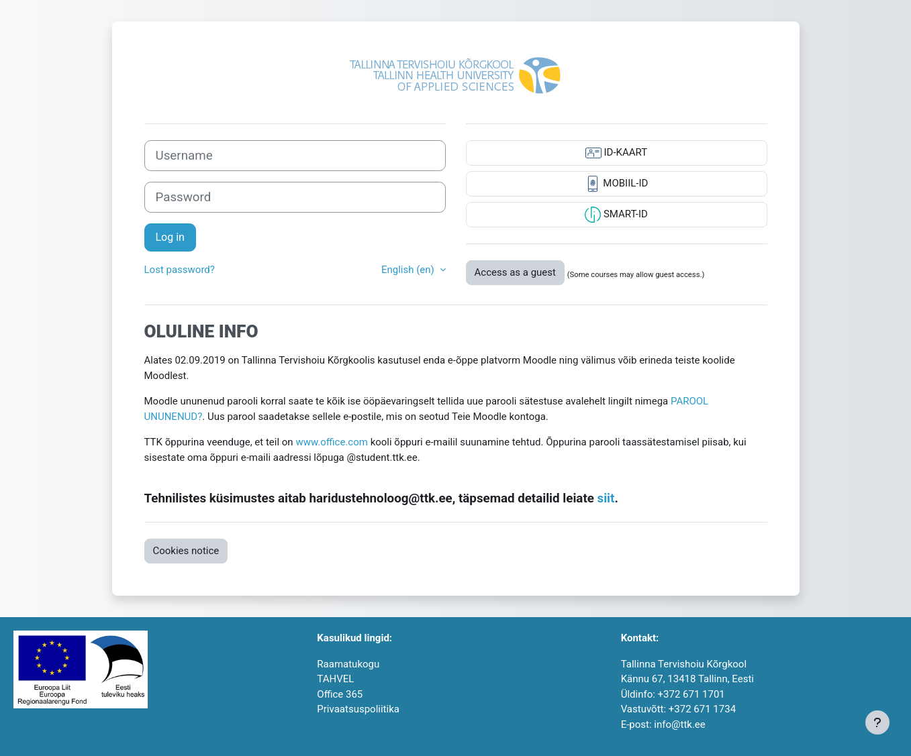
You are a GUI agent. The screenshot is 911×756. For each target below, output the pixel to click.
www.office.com (331, 442)
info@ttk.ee (679, 724)
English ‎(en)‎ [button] (409, 270)
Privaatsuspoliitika (358, 709)
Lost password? (179, 270)
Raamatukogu (348, 664)
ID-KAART (616, 153)
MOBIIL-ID (617, 184)
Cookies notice (186, 551)
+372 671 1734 (702, 709)
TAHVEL (335, 679)
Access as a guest (515, 272)
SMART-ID (616, 215)
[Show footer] (877, 722)
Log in (170, 237)
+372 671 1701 (691, 694)
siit (606, 498)
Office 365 (340, 694)
